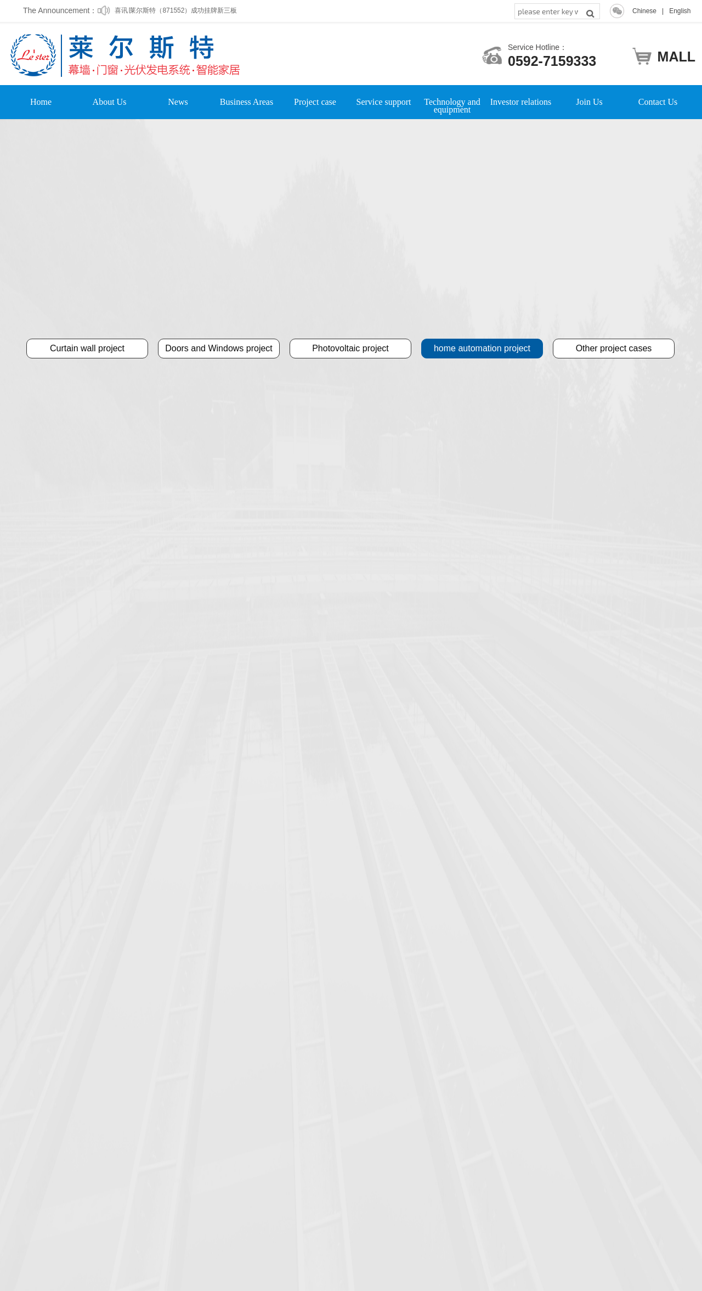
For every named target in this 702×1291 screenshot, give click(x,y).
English (679, 11)
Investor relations (521, 102)
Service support (383, 102)
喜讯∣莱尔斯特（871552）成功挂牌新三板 (176, 15)
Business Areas (246, 102)
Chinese (644, 11)
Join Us (589, 102)
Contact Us (658, 102)
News (178, 102)
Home (41, 102)
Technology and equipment (452, 102)
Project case (315, 102)
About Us (110, 102)
